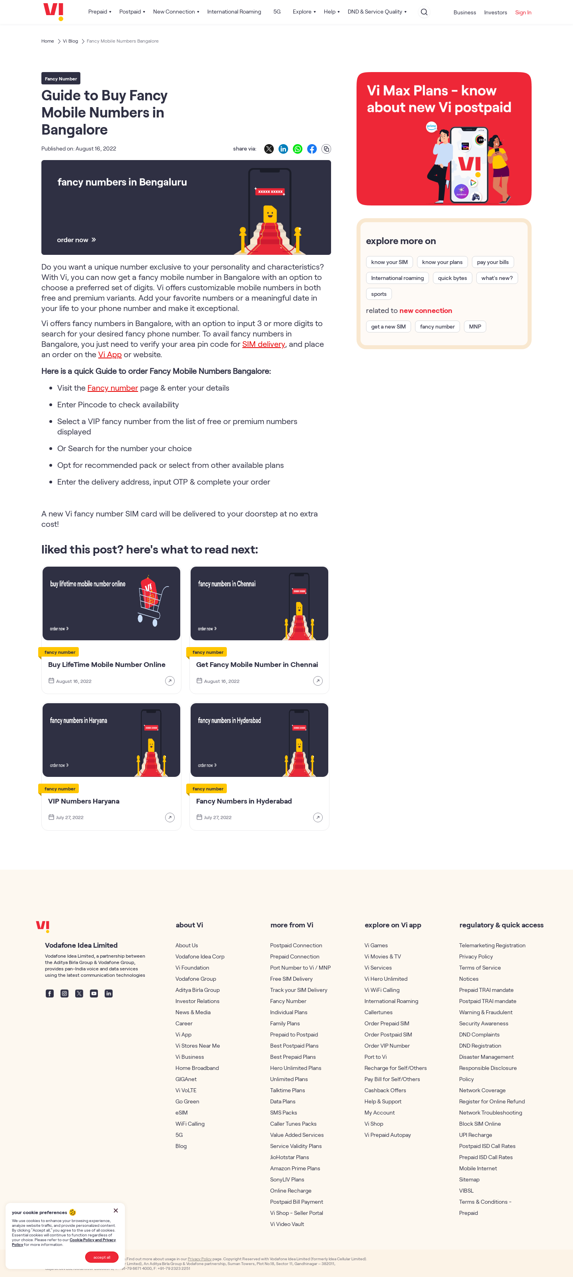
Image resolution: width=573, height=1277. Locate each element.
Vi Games (376, 945)
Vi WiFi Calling (382, 989)
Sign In (523, 12)
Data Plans (283, 1101)
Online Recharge (291, 1190)
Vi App (183, 1034)
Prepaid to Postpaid (294, 1034)
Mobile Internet (478, 1168)
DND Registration (480, 1045)
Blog (181, 1145)
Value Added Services (297, 1134)
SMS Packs (283, 1112)
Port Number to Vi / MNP (300, 967)
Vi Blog (70, 40)
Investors (495, 12)
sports (379, 294)
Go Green (187, 1101)
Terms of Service (480, 967)
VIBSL (466, 1190)
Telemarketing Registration (492, 945)
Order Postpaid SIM (388, 1034)
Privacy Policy (476, 956)
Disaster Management (486, 1056)
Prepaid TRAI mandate (486, 989)
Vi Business (189, 1056)
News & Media (192, 1012)
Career (184, 1023)
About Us (186, 945)
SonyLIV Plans (287, 1179)
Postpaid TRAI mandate (487, 1000)
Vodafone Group (195, 978)
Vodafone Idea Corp (199, 956)
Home (47, 40)
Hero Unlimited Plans (296, 1067)
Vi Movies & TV (382, 956)
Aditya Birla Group (197, 989)
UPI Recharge (475, 1134)
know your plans (442, 262)
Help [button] (329, 11)
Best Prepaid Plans (293, 1056)
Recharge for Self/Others (395, 1067)
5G (277, 11)
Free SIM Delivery (291, 978)
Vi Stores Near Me (197, 1045)
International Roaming (234, 11)
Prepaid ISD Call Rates (486, 1157)
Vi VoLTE (186, 1090)
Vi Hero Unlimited (385, 978)
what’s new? (497, 278)
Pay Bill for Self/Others (392, 1079)
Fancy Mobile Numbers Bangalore (123, 40)
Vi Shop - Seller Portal (296, 1212)
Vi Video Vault (287, 1223)
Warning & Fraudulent (486, 1012)
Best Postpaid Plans (294, 1045)
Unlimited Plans (289, 1079)
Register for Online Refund (492, 1101)
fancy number (437, 326)
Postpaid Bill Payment (296, 1201)
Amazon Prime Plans (295, 1168)
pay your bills (493, 262)
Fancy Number (288, 1000)
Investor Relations (197, 1000)
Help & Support (382, 1101)
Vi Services (378, 967)
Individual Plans (289, 1012)
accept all (102, 1257)
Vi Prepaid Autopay (387, 1134)
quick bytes (452, 278)
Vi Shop (373, 1123)
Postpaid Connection (296, 945)
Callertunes (378, 1012)
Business (465, 12)
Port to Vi (375, 1056)
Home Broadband (197, 1067)
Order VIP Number (387, 1045)
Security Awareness (484, 1023)
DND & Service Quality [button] (375, 11)
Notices (469, 978)
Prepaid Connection (295, 956)
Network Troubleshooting (490, 1112)
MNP (475, 326)
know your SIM (389, 262)
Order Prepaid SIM (386, 1023)
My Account (379, 1112)
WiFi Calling (190, 1123)
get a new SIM (388, 326)
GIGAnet (186, 1079)
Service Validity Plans (296, 1145)
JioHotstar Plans (289, 1157)
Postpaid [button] (130, 11)
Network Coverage (482, 1090)
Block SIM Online (480, 1123)
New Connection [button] (174, 11)
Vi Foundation (192, 967)
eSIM (181, 1112)
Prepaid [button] (97, 11)
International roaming (397, 278)
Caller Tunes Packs (293, 1123)
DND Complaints (479, 1034)
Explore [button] (302, 11)
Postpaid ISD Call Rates (487, 1145)
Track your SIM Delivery (298, 989)
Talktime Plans (287, 1090)
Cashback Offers (385, 1090)
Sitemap (469, 1179)
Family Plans (285, 1023)
